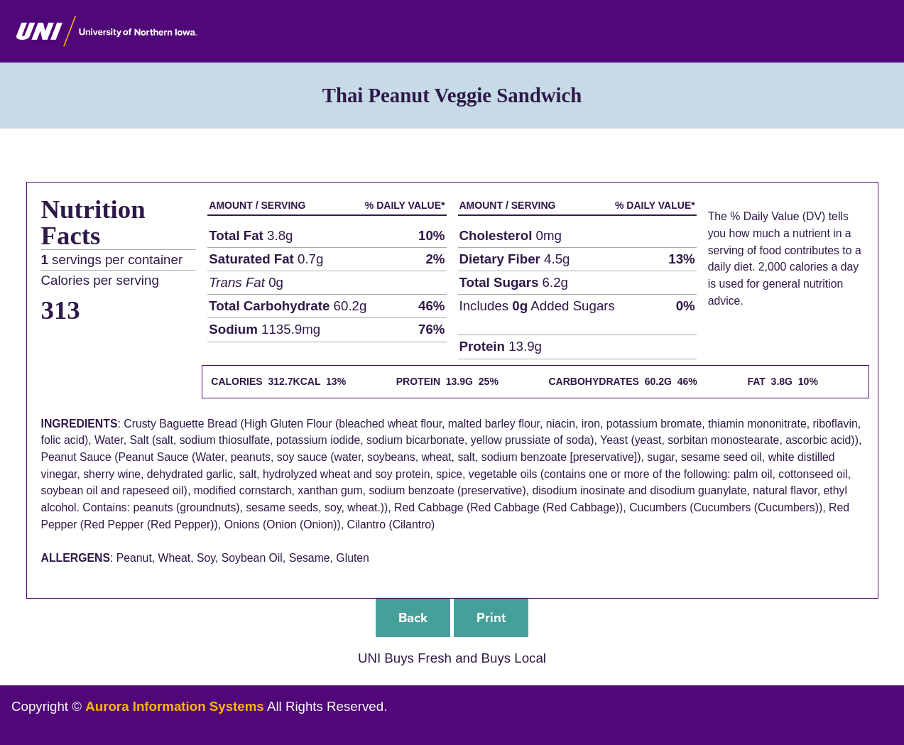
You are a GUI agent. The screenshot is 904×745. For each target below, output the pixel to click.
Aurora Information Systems (174, 706)
